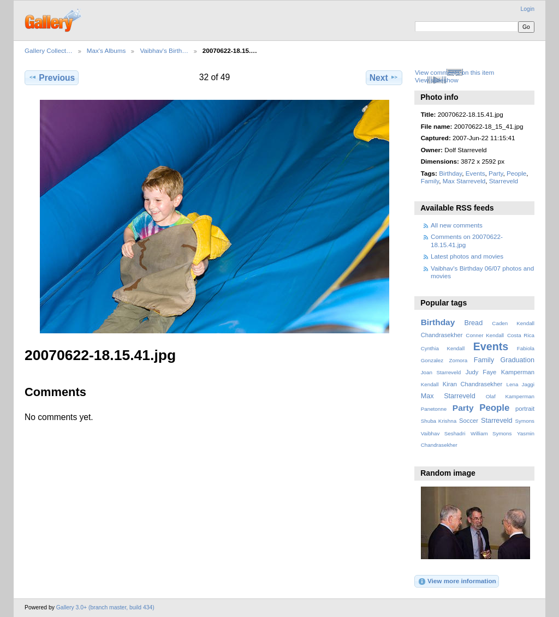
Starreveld (503, 180)
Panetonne (434, 409)
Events (475, 173)
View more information (457, 581)
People (516, 173)
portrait (524, 408)
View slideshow (437, 79)
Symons (524, 421)
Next (384, 77)
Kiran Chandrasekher (472, 384)
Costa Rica (520, 335)
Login (527, 9)
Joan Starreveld (441, 372)
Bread (473, 323)
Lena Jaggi (520, 384)
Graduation (517, 360)
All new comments (457, 225)
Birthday (450, 173)
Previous (51, 77)
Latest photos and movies (467, 256)
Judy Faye (481, 372)
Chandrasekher (442, 335)
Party (496, 173)
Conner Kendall (485, 335)
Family (430, 180)
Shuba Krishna (438, 421)
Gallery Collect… (49, 50)
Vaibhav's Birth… (164, 50)
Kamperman (517, 372)
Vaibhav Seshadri (443, 433)
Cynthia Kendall (443, 348)
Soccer (468, 420)
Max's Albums (106, 50)
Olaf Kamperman (510, 396)
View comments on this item (454, 72)
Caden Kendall (513, 323)
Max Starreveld (464, 180)
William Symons (491, 433)
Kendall (430, 384)
